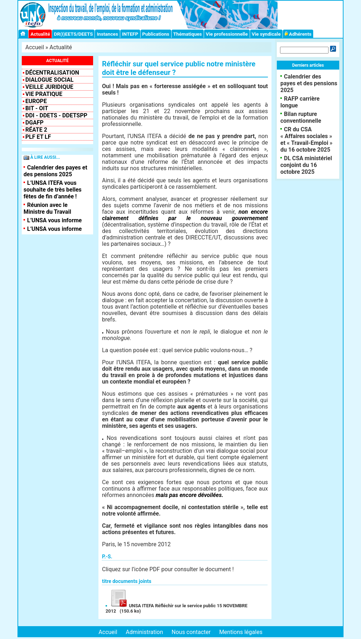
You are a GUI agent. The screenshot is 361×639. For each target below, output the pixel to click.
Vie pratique (43, 94)
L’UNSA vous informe (54, 220)
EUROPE (36, 101)
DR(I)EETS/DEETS (73, 34)
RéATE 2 (36, 129)
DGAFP (34, 122)
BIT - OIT (36, 108)
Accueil (34, 47)
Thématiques (187, 34)
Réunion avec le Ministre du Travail (47, 208)
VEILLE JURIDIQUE (49, 86)
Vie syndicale (266, 34)
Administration (144, 632)
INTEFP (130, 34)
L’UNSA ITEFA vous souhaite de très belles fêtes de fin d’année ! (53, 189)
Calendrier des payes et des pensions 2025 (55, 171)
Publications (155, 34)
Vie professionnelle (227, 34)
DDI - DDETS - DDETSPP (56, 115)
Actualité (40, 34)
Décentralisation (52, 72)
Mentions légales (240, 632)
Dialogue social (49, 79)
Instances (107, 34)
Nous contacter (191, 632)
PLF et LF (38, 136)
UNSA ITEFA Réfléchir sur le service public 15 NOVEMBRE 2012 (177, 608)
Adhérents (298, 34)
